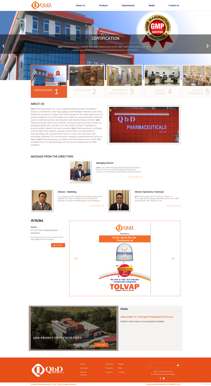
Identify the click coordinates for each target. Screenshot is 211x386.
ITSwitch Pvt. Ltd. (173, 384)
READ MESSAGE (97, 206)
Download (58, 245)
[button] (76, 258)
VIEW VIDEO (101, 345)
